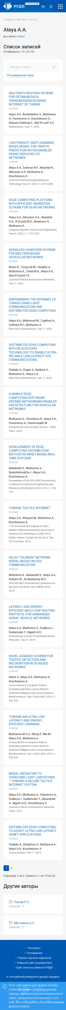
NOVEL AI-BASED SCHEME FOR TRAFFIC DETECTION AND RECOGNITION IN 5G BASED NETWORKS (31, 661)
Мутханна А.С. (24, 923)
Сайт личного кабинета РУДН (34, 967)
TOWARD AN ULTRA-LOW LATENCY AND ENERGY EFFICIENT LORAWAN (27, 720)
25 (27, 51)
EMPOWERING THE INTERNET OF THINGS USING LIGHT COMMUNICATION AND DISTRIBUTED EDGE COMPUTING (32, 305)
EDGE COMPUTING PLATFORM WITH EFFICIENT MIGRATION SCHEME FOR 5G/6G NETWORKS (32, 203)
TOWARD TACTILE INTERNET (29, 508)
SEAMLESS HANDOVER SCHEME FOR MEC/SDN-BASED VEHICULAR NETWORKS (32, 253)
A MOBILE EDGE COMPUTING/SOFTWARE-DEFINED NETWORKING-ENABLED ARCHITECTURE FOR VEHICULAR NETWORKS (33, 401)
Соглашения (34, 953)
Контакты (34, 948)
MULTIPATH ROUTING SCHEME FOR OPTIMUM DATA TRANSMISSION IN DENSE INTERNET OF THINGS (31, 98)
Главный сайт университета (34, 962)
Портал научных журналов (34, 957)
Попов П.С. (22, 902)
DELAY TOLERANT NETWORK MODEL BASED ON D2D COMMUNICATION (29, 561)
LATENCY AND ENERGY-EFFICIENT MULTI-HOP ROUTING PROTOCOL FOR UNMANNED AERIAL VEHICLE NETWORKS (32, 612)
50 (32, 51)
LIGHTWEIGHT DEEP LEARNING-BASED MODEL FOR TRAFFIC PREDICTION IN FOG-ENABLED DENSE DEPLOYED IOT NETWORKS (32, 150)
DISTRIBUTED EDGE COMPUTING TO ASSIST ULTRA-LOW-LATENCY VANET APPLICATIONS (32, 830)
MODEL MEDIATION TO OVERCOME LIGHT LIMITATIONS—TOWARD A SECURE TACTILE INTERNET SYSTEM (32, 779)
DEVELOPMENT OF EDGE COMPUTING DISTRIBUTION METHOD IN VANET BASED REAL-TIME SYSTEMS (32, 452)
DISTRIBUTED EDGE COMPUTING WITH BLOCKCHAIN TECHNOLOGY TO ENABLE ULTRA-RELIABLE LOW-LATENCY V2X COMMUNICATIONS (33, 352)
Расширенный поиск (20, 75)
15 (22, 51)
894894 (21, 36)
